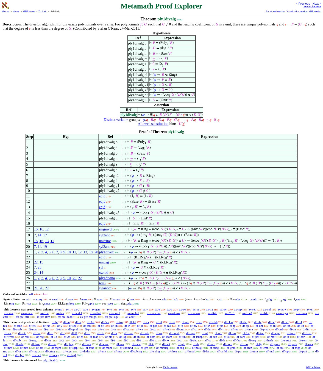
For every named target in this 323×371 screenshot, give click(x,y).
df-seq (252, 340)
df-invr (118, 351)
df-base (35, 344)
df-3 (74, 340)
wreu (100, 299)
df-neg (32, 340)
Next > (316, 3)
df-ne (271, 322)
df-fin (182, 336)
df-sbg (180, 347)
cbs (238, 299)
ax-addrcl (95, 313)
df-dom (151, 336)
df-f (62, 333)
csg (284, 299)
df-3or (91, 322)
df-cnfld (222, 351)
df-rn (221, 329)
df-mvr (254, 351)
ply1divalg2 (50, 360)
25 (74, 278)
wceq (39, 299)
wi (27, 299)
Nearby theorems (312, 6)
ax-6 (133, 309)
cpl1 (91, 303)
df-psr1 (303, 351)
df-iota (22, 333)
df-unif (211, 344)
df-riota (144, 333)
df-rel (166, 329)
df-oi (227, 336)
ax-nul (267, 309)
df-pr (220, 325)
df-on (293, 329)
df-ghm (231, 347)
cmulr (253, 299)
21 (36, 288)
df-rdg (40, 336)
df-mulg (197, 347)
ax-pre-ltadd (65, 316)
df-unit (102, 351)
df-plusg (69, 344)
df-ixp (123, 336)
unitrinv (105, 241)
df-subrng (136, 351)
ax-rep (238, 309)
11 (52, 241)
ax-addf (130, 316)
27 (47, 288)
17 (45, 235)
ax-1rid (264, 313)
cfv (176, 299)
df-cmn (264, 347)
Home (16, 11)
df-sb (172, 322)
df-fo (87, 333)
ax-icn (60, 313)
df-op (245, 325)
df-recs (25, 336)
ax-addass (174, 313)
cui (29, 303)
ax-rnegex (282, 313)
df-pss (153, 325)
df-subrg (155, 351)
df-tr (46, 329)
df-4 (87, 340)
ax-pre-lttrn (43, 316)
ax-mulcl (114, 313)
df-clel (243, 322)
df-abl (280, 347)
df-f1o (101, 333)
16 (41, 229)
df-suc (7, 333)
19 (45, 247)
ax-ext (223, 309)
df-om (232, 333)
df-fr (113, 329)
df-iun (287, 325)
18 (91, 252)
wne (70, 299)
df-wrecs (9, 336)
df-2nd (260, 333)
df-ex (146, 322)
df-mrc (24, 347)
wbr (164, 299)
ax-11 (196, 309)
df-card (241, 336)
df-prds (292, 344)
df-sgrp (73, 347)
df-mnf (271, 336)
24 (36, 272)
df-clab (213, 322)
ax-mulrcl (133, 313)
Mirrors (5, 11)
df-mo (185, 322)
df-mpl (270, 351)
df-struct (286, 340)
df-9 (151, 340)
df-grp (144, 347)
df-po (88, 329)
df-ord (279, 329)
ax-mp (58, 309)
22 (36, 262)
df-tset (166, 344)
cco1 (110, 303)
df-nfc (258, 322)
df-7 (125, 340)
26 (41, 288)
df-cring (50, 351)
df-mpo (190, 333)
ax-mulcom (153, 313)
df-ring (33, 351)
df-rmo (18, 325)
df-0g (259, 344)
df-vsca (136, 344)
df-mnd (90, 347)
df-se (126, 329)
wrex (84, 299)
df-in (127, 325)
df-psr (238, 351)
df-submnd (126, 347)
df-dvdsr (85, 351)
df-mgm (56, 347)
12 (47, 229)
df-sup (213, 336)
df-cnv (180, 329)
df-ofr (218, 333)
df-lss (206, 351)
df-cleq (228, 322)
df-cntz (247, 347)
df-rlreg (172, 351)
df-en (136, 336)
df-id (58, 329)
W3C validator (313, 367)
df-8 (139, 340)
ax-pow (282, 309)
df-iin (300, 325)
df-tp (232, 325)
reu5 (102, 283)
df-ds (196, 344)
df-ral (298, 322)
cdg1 (130, 303)
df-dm (208, 329)
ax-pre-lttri (22, 316)
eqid (102, 196)
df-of (205, 333)
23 (39, 267)
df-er (80, 336)
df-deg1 (71, 355)
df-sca (120, 344)
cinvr (47, 303)
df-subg (214, 347)
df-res (234, 329)
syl (101, 267)
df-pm (108, 336)
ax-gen (96, 309)
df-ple (181, 344)
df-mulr (86, 344)
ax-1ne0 (247, 313)
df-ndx (20, 344)
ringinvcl (105, 229)
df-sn (207, 325)
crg (12, 303)
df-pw (193, 325)
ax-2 (76, 309)
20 (96, 252)
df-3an (105, 322)
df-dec (193, 340)
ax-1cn (44, 313)
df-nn (47, 340)
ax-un (309, 309)
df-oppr (67, 351)
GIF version (315, 11)
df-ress (52, 344)
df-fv (114, 333)
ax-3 (85, 309)
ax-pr (296, 309)
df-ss (140, 325)
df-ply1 (19, 355)
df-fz (222, 340)
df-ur (18, 351)
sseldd (103, 272)
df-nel (285, 322)
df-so (101, 329)
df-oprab (174, 333)
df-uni (259, 325)
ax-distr (212, 313)
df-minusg (162, 347)
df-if (180, 325)
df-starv (104, 344)
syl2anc (104, 235)
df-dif (100, 325)
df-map (94, 336)
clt (221, 299)
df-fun (37, 333)
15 (36, 229)
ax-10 (182, 309)
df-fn (50, 333)
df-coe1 (36, 355)
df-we (139, 329)
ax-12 (209, 309)
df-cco (244, 344)
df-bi (55, 322)
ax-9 (169, 309)
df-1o (53, 336)
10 (69, 252)
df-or (78, 322)
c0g (269, 299)
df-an (66, 322)
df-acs (40, 347)
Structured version (275, 11)
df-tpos (291, 333)
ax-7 (145, 309)
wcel (55, 299)
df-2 (61, 340)
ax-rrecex (301, 313)
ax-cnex (8, 313)
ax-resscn (27, 313)
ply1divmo (107, 278)
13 (47, 241)
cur (298, 299)
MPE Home (29, 11)
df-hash (268, 340)
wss (132, 299)
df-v (59, 325)
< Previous (303, 3)
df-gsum (275, 344)
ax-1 (68, 309)
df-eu (199, 322)
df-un (114, 325)
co (207, 299)
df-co (194, 329)
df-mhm (107, 347)
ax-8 (157, 309)
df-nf (159, 322)
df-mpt (33, 329)
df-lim (306, 329)
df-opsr (286, 351)
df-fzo (236, 340)
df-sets (303, 340)
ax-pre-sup (111, 316)
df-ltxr (301, 336)
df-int (273, 325)
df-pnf (255, 336)
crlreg (70, 303)
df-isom (128, 333)
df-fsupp (197, 336)
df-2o (67, 336)
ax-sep (252, 309)
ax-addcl (77, 313)
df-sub (17, 340)
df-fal (132, 322)
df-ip (151, 344)
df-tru (119, 322)
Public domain (170, 367)
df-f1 (74, 333)
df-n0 (165, 340)
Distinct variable (116, 120)
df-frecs (306, 333)
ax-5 (121, 309)
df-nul (167, 325)
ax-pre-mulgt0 (88, 316)
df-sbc (73, 325)
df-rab (46, 325)
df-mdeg (54, 355)
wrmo (116, 299)
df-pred (264, 329)
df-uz (208, 340)
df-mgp (296, 347)
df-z (179, 340)
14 (39, 235)
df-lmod (190, 351)
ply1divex (106, 252)
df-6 (113, 340)
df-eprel (73, 329)
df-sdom (167, 336)
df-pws (309, 344)
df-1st (245, 333)
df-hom (227, 344)
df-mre (8, 347)
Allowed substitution (153, 124)
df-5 (100, 340)
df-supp (275, 333)
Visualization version (297, 11)
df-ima (249, 329)
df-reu (32, 325)
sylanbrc (105, 288)
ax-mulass (194, 313)
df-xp (153, 329)
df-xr (286, 336)
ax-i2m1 (229, 313)
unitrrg (104, 262)
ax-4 (109, 309)
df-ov (159, 333)
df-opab (17, 329)
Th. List (42, 11)
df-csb (87, 325)
